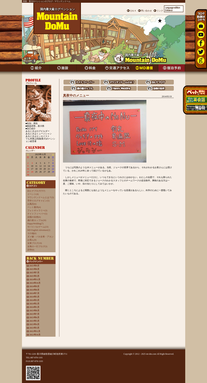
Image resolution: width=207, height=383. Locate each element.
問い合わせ (146, 10)
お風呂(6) (31, 204)
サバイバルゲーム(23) (37, 227)
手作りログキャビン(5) (38, 200)
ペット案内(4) (34, 207)
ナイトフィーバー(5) (37, 213)
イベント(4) (33, 194)
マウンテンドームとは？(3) (40, 197)
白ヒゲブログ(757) (36, 191)
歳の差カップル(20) (36, 220)
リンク (160, 10)
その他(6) (31, 233)
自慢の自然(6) (34, 217)
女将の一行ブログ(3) (37, 246)
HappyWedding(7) (35, 223)
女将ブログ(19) (34, 243)
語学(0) (30, 249)
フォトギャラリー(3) (37, 210)
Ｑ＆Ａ (133, 10)
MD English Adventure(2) (38, 230)
